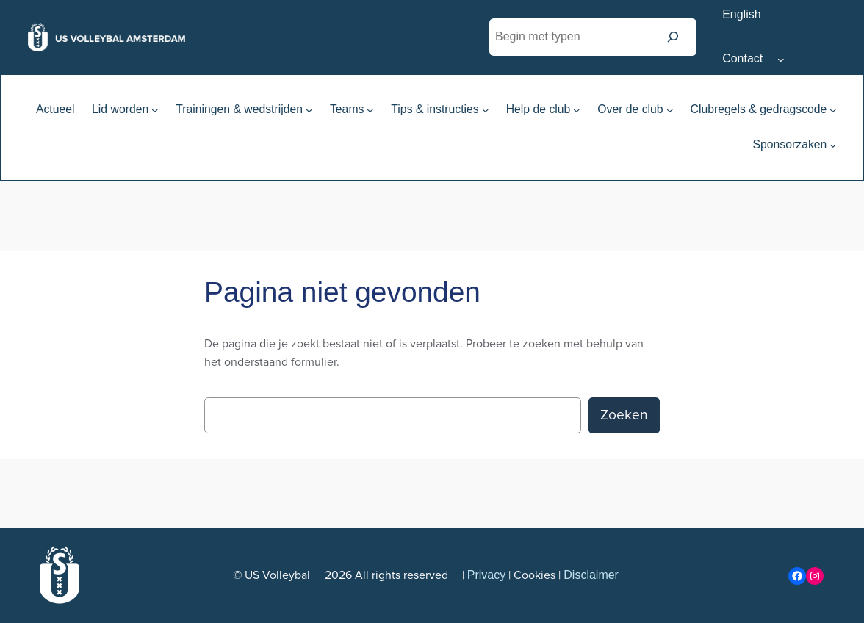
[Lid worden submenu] (154, 110)
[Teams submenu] (370, 110)
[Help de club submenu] (576, 110)
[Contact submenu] (781, 59)
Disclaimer (591, 575)
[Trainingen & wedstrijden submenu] (309, 110)
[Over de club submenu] (669, 110)
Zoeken (624, 415)
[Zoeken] (673, 37)
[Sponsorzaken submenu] (832, 145)
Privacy (486, 575)
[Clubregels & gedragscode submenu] (832, 110)
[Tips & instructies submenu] (485, 110)
